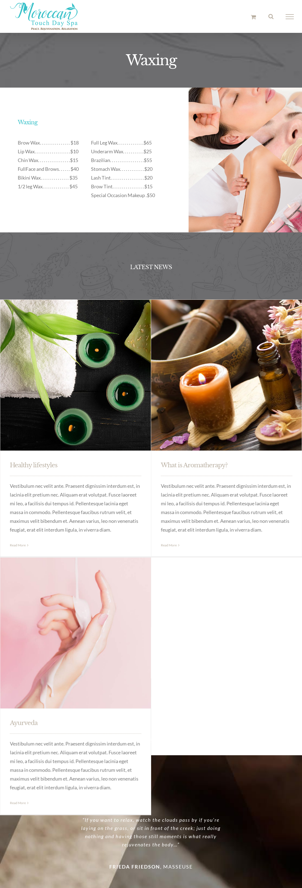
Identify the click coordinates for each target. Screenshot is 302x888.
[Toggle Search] (271, 16)
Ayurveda (83, 647)
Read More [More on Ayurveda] (77, 727)
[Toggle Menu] (290, 16)
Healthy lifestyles (33, 465)
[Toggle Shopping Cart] (253, 17)
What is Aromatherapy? (179, 465)
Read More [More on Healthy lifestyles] (18, 545)
